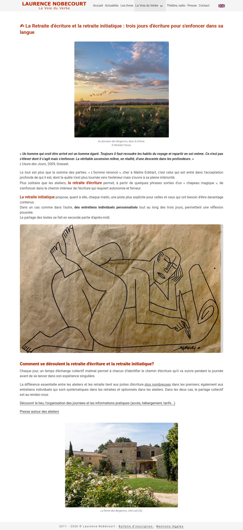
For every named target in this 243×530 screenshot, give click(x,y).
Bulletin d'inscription (136, 526)
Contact (204, 5)
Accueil (98, 5)
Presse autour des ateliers (39, 412)
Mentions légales (170, 526)
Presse (192, 5)
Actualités (112, 5)
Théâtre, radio (176, 5)
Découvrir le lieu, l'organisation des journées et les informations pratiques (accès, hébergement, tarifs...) (97, 403)
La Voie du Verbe (146, 5)
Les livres (127, 5)
